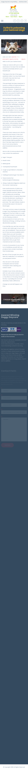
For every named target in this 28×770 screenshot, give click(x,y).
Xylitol (16, 59)
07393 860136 (14, 13)
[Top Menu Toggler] (2, 20)
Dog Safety (6, 59)
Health (12, 59)
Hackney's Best (23, 1)
